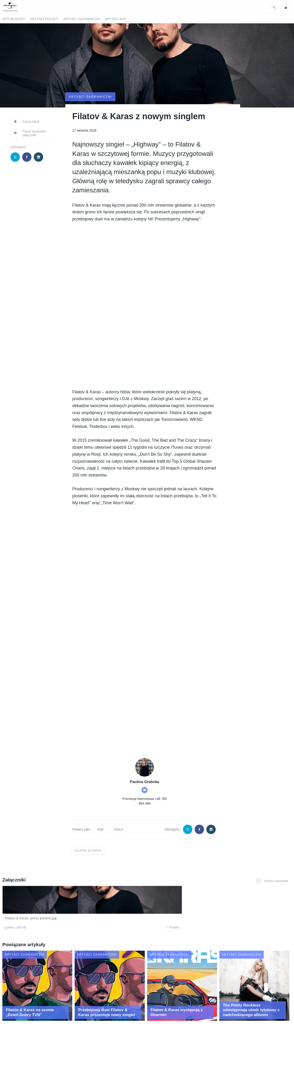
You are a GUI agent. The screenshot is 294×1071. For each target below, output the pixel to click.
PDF (100, 852)
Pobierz (62, 951)
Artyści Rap (115, 19)
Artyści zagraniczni (81, 19)
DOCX (118, 852)
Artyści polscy (44, 19)
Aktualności (13, 19)
